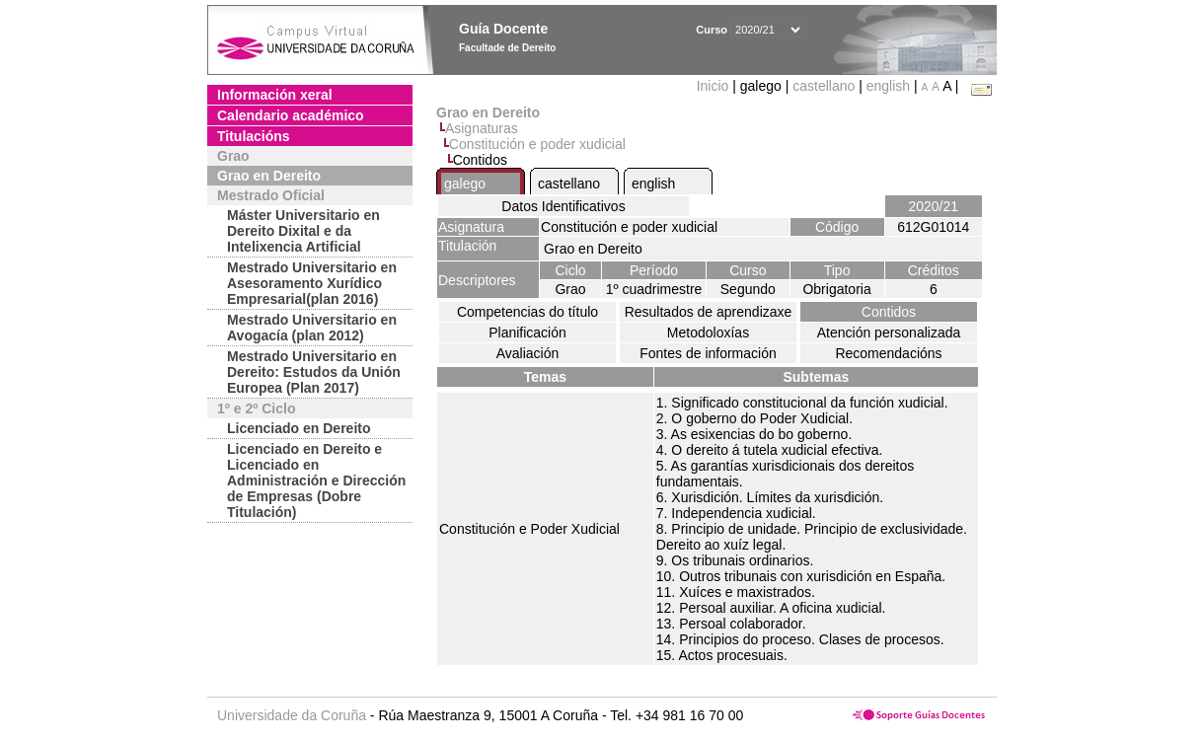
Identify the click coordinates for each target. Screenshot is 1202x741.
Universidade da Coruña (291, 715)
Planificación (527, 332)
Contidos (889, 312)
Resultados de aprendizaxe (708, 312)
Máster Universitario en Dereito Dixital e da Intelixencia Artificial (303, 231)
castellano (823, 86)
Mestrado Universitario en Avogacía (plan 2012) (312, 327)
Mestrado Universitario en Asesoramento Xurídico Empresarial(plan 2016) (312, 283)
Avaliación (528, 353)
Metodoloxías (708, 332)
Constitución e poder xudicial (537, 144)
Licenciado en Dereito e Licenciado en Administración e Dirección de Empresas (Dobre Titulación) (316, 480)
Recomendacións (888, 353)
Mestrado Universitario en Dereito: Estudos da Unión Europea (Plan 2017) (314, 372)
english (888, 86)
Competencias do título (527, 312)
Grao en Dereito (269, 176)
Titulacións (253, 136)
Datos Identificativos (563, 206)
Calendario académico (290, 115)
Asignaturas (481, 128)
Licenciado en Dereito (298, 428)
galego (465, 183)
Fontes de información (708, 353)
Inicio (715, 86)
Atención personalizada (889, 332)
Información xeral (275, 95)
